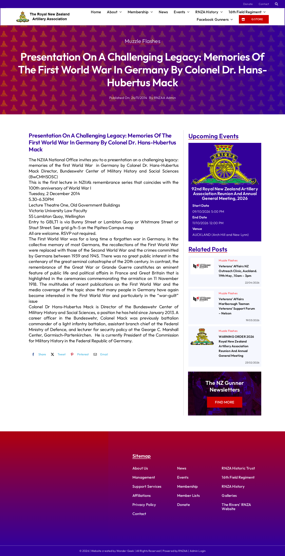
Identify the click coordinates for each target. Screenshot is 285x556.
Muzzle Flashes (142, 41)
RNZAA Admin (165, 98)
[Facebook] (38, 354)
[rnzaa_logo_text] (42, 12)
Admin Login (198, 551)
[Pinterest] (78, 354)
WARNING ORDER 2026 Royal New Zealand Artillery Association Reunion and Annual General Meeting (236, 346)
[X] (57, 354)
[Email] (100, 354)
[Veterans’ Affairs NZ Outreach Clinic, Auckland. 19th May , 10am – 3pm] (202, 261)
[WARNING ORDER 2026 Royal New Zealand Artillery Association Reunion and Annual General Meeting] (202, 331)
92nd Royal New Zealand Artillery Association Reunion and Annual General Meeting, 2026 (225, 193)
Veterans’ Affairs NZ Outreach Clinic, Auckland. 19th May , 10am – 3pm (238, 271)
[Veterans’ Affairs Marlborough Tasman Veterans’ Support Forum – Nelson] (202, 293)
